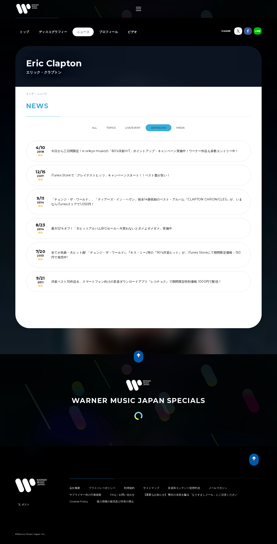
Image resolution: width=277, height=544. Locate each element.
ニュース (83, 32)
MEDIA (189, 127)
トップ (24, 32)
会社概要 (74, 486)
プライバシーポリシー (102, 486)
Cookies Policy (78, 499)
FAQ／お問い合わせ (122, 493)
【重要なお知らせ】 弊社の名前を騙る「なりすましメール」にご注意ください (190, 493)
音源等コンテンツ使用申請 (184, 486)
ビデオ (132, 32)
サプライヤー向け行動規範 (85, 493)
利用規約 (129, 486)
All (86, 127)
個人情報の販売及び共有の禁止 (115, 499)
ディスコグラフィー (53, 32)
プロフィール (108, 32)
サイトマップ (151, 486)
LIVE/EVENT (133, 127)
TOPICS (107, 127)
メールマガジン (218, 486)
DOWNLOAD (163, 127)
